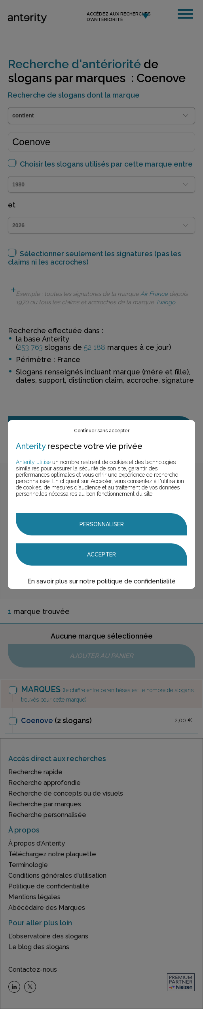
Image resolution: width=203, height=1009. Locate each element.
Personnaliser (102, 524)
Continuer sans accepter (101, 431)
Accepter (101, 554)
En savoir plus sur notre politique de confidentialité (101, 581)
